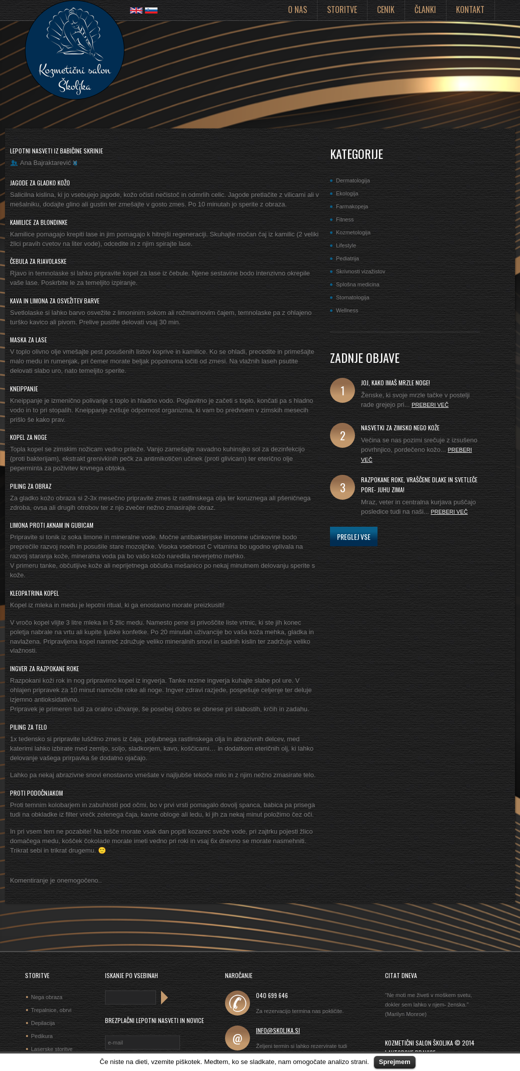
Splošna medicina (358, 284)
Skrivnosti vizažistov (360, 271)
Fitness (345, 219)
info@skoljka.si (278, 1030)
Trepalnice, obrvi (51, 1010)
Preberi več (430, 405)
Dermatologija (353, 180)
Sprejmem (394, 1062)
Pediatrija (347, 258)
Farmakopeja (352, 206)
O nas (297, 9)
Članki (425, 9)
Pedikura (41, 1036)
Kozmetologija (353, 232)
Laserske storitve (51, 1049)
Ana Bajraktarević (45, 162)
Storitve (342, 9)
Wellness (347, 310)
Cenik (385, 9)
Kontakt (470, 9)
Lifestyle (346, 245)
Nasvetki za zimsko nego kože (400, 427)
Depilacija (43, 1023)
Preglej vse (353, 536)
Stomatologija (353, 297)
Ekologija (347, 193)
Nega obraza (46, 997)
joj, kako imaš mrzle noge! (395, 382)
